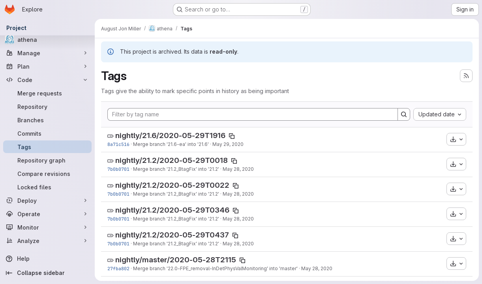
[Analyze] (47, 240)
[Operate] (47, 213)
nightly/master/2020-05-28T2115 (175, 259)
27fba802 (118, 268)
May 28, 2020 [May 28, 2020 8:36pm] (238, 169)
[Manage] (47, 53)
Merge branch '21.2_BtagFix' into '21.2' (176, 169)
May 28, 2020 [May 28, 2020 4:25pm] (316, 268)
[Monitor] (47, 227)
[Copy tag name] (231, 136)
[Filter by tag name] (252, 114)
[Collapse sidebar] (47, 273)
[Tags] (47, 146)
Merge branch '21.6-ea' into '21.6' (171, 144)
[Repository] (47, 106)
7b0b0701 (118, 169)
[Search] (404, 114)
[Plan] (47, 66)
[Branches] (47, 120)
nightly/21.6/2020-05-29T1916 (170, 135)
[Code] (47, 79)
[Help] (47, 258)
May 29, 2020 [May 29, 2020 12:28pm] (228, 144)
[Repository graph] (47, 160)
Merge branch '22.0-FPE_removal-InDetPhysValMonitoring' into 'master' (215, 268)
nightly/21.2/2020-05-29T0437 (172, 234)
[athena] (47, 39)
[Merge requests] (47, 93)
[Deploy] (47, 200)
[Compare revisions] (47, 173)
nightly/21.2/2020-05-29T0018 (171, 160)
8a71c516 (118, 144)
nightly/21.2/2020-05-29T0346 (172, 210)
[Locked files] (47, 187)
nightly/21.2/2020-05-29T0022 (172, 185)
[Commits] (47, 133)
